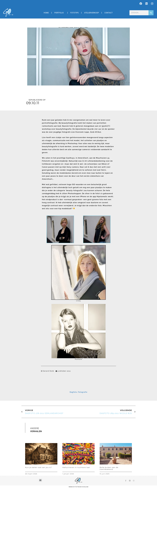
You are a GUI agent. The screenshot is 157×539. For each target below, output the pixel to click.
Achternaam (55, 406)
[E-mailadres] (78, 396)
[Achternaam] (78, 408)
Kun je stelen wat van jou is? (38, 519)
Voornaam (54, 399)
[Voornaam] (78, 402)
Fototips (74, 13)
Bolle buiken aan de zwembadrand (109, 520)
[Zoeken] (150, 12)
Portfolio (59, 13)
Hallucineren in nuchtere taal (76, 519)
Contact (108, 13)
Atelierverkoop (91, 13)
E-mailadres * (55, 393)
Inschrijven (78, 413)
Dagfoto (73, 443)
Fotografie (82, 443)
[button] (40, 531)
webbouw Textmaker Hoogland (78, 537)
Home (46, 13)
